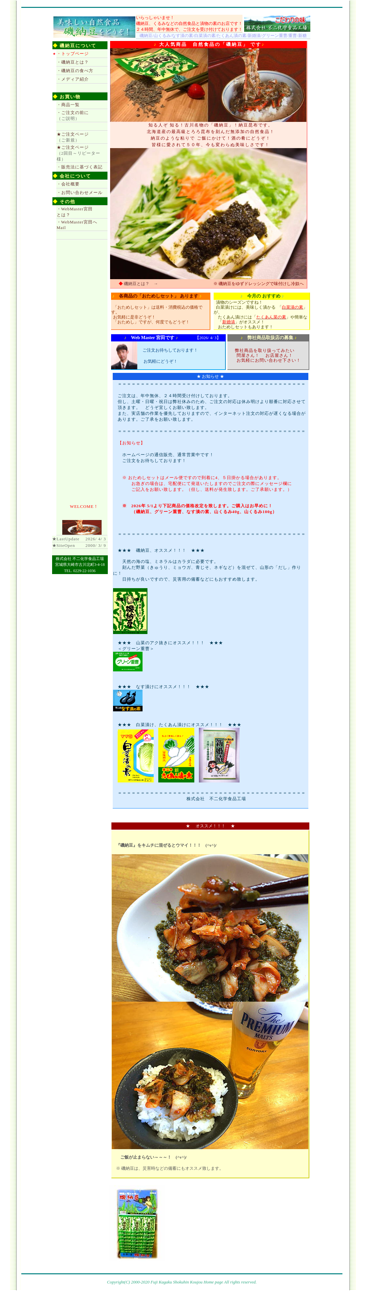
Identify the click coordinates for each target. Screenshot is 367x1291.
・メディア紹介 (73, 79)
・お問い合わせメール (80, 192)
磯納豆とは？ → (141, 283)
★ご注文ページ (79, 153)
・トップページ (73, 53)
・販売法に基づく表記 (80, 166)
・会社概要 (68, 184)
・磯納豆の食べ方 (75, 70)
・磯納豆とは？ (73, 62)
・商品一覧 (68, 104)
